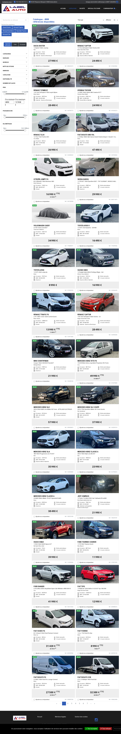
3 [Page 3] (71, 703)
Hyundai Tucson (21, 31)
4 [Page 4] (75, 703)
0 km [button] (15, 44)
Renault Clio (6, 34)
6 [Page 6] (83, 703)
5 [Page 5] (79, 703)
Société (82, 8)
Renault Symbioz (8, 31)
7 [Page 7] (87, 703)
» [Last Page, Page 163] (94, 703)
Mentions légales (60, 717)
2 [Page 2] (67, 703)
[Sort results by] (94, 20)
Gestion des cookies (81, 717)
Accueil (63, 8)
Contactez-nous (7, 2)
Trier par (80, 20)
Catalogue (72, 8)
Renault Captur (18, 27)
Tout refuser (105, 729)
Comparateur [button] (109, 8)
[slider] (5, 94)
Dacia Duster (7, 27)
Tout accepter (91, 729)
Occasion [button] (22, 44)
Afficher (108, 20)
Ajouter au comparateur (43, 66)
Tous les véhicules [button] (7, 44)
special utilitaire (94, 8)
